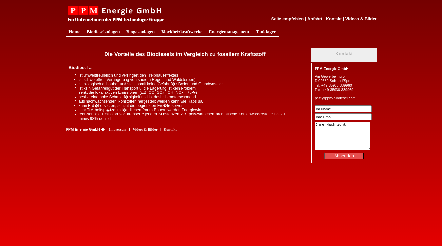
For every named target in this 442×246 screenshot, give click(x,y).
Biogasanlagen (140, 32)
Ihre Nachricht (342, 136)
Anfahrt (314, 18)
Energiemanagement (229, 32)
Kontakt (334, 18)
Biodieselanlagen (103, 32)
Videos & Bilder (361, 18)
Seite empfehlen (287, 18)
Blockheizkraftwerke (181, 32)
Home (75, 32)
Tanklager (266, 32)
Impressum (117, 129)
